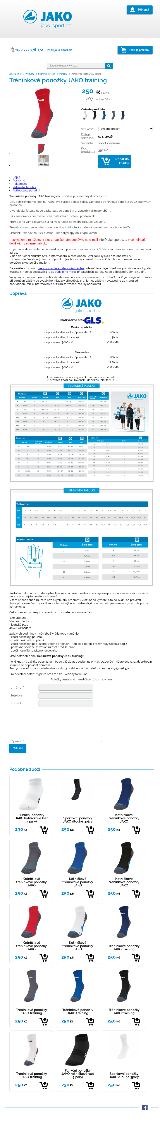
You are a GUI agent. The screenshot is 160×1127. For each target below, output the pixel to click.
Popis (16, 177)
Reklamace (20, 183)
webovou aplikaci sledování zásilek (61, 268)
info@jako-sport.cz (112, 239)
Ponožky (63, 74)
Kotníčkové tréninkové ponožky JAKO (124, 824)
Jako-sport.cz (15, 74)
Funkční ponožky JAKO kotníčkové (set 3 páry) (31, 824)
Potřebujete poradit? (26, 190)
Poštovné (19, 180)
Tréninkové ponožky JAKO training (124, 954)
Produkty (30, 74)
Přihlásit (143, 10)
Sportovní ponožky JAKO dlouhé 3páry (78, 826)
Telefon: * (17, 695)
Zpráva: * (17, 748)
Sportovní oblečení (46, 74)
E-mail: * (17, 703)
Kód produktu (88, 150)
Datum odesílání (87, 136)
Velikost (87, 129)
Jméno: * (17, 688)
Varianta (87, 143)
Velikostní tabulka (24, 187)
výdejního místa (65, 271)
